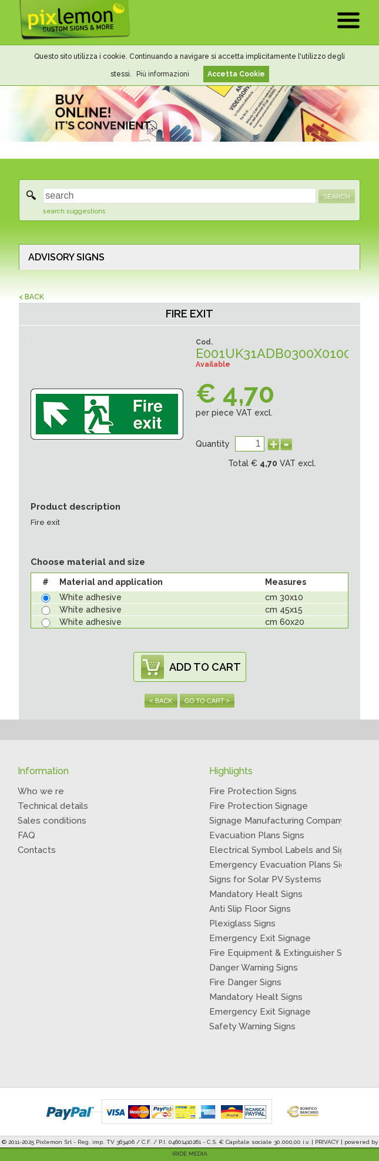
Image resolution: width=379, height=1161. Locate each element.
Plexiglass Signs (242, 923)
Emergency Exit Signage (260, 938)
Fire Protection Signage (258, 806)
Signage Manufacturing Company (277, 820)
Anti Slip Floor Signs (250, 909)
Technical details (53, 806)
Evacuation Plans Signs (256, 835)
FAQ (26, 835)
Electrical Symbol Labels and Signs (281, 850)
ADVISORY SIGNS (66, 257)
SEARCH (336, 196)
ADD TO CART (205, 667)
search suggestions (74, 211)
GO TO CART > (207, 700)
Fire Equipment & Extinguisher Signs (283, 953)
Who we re (41, 791)
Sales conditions (52, 820)
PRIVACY (327, 1142)
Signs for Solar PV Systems (265, 879)
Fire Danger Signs (245, 982)
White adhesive (90, 597)
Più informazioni (162, 74)
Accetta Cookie (236, 74)
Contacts (37, 850)
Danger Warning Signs (253, 967)
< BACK (31, 297)
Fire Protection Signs (253, 791)
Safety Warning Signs (252, 1026)
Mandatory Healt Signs (256, 894)
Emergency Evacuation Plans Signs (282, 864)
